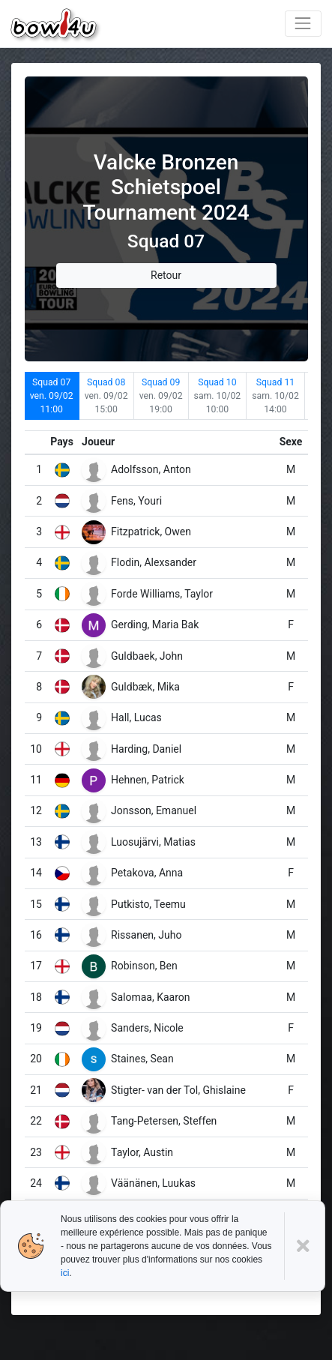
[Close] (305, 1246)
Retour (166, 275)
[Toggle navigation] (303, 23)
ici (65, 1273)
